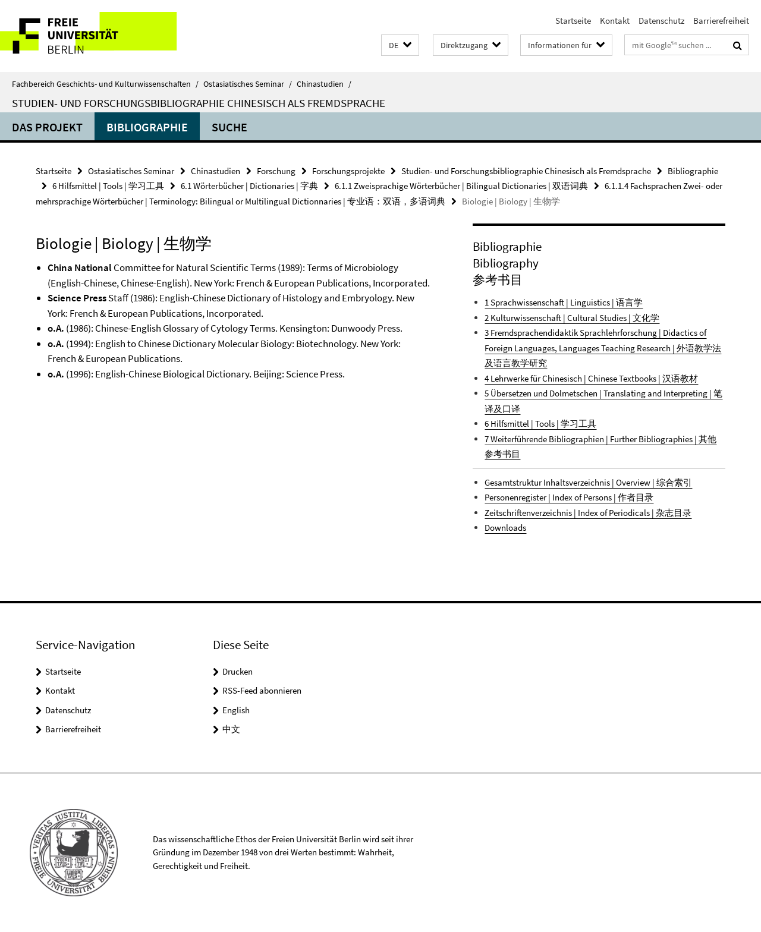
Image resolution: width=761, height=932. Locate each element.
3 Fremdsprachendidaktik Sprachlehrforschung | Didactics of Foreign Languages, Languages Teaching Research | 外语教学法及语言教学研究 (603, 348)
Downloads (505, 527)
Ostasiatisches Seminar (247, 84)
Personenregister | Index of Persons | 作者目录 (569, 497)
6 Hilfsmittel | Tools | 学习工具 (108, 185)
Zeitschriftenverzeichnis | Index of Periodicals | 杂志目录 (588, 512)
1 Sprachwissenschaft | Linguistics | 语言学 (564, 302)
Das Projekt (47, 126)
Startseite (573, 20)
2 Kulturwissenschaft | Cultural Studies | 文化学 (572, 317)
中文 (231, 729)
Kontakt (615, 20)
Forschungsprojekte (348, 171)
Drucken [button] (237, 671)
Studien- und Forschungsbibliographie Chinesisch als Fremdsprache (198, 103)
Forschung (276, 171)
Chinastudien (324, 84)
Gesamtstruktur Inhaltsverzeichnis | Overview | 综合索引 (588, 482)
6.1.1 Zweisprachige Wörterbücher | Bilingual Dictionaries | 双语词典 (461, 185)
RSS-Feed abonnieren (261, 690)
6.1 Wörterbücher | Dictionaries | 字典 (249, 185)
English (236, 710)
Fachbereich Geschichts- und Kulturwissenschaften (105, 84)
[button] (400, 45)
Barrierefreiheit (721, 20)
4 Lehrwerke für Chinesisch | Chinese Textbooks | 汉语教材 (591, 378)
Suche (229, 126)
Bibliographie (147, 126)
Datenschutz (661, 20)
